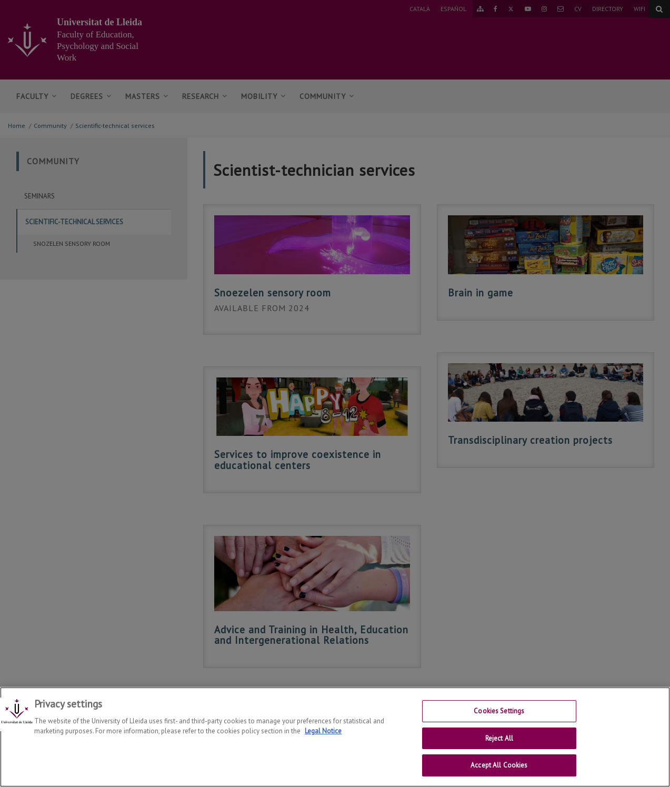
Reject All (499, 747)
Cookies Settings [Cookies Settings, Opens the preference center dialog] (499, 719)
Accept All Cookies (499, 774)
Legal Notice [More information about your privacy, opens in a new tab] (323, 739)
